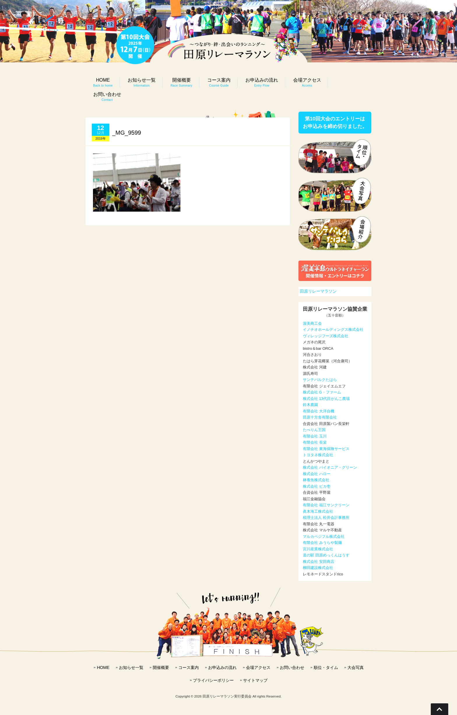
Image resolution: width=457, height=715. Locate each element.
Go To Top (439, 709)
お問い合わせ (292, 667)
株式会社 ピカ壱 (317, 486)
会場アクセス (258, 667)
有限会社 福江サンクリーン (326, 505)
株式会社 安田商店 (318, 561)
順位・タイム (326, 667)
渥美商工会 (312, 323)
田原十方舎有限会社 (320, 417)
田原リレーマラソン (318, 291)
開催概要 (161, 667)
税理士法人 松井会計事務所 (326, 517)
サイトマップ (255, 680)
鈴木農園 (310, 405)
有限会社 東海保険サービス (326, 449)
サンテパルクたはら (320, 379)
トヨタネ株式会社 (318, 455)
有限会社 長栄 (315, 442)
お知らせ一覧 (131, 667)
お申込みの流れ (222, 667)
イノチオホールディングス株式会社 (333, 329)
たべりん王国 (314, 430)
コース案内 (188, 667)
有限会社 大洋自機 (318, 411)
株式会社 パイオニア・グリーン (330, 467)
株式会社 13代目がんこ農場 (326, 398)
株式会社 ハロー (317, 474)
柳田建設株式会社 (318, 567)
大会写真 (355, 667)
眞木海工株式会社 (318, 511)
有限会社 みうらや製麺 (322, 542)
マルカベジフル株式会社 (323, 536)
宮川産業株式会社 (318, 549)
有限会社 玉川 (315, 436)
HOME (103, 667)
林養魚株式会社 (316, 480)
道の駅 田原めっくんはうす (326, 555)
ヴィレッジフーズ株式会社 (325, 336)
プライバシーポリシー (213, 680)
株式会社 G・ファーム (322, 392)
